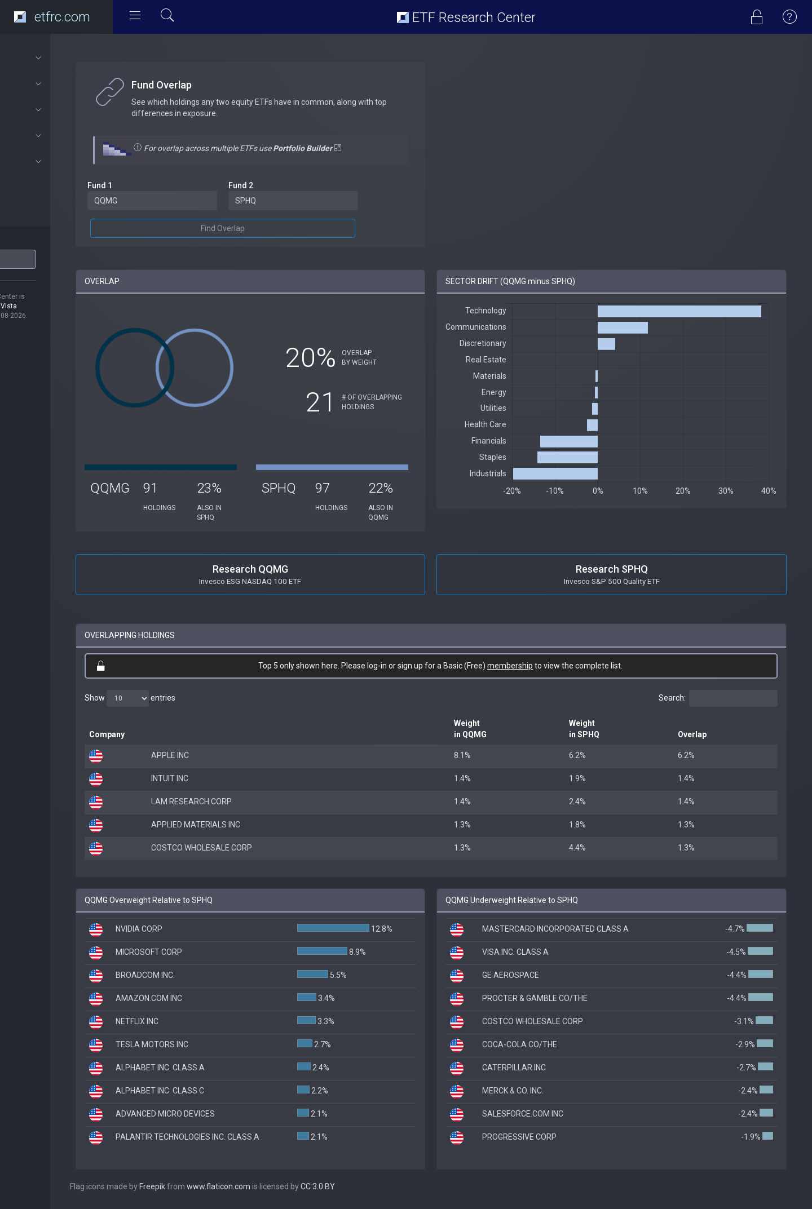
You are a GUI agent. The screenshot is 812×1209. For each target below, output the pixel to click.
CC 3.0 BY (380, 1186)
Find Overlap (272, 228)
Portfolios (60, 109)
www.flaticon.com (281, 1186)
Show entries (192, 698)
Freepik (215, 1186)
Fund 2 (290, 185)
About (60, 58)
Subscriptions (60, 161)
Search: (718, 698)
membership (541, 665)
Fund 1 (162, 185)
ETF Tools (60, 83)
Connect (60, 135)
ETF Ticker (30, 242)
